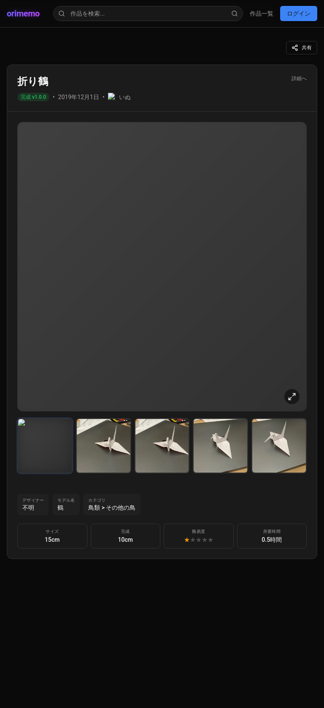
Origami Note (38, 203)
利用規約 (33, 254)
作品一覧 (16, 42)
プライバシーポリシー (54, 263)
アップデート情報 (47, 187)
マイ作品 (33, 178)
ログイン (18, 52)
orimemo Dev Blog (46, 211)
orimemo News (41, 196)
